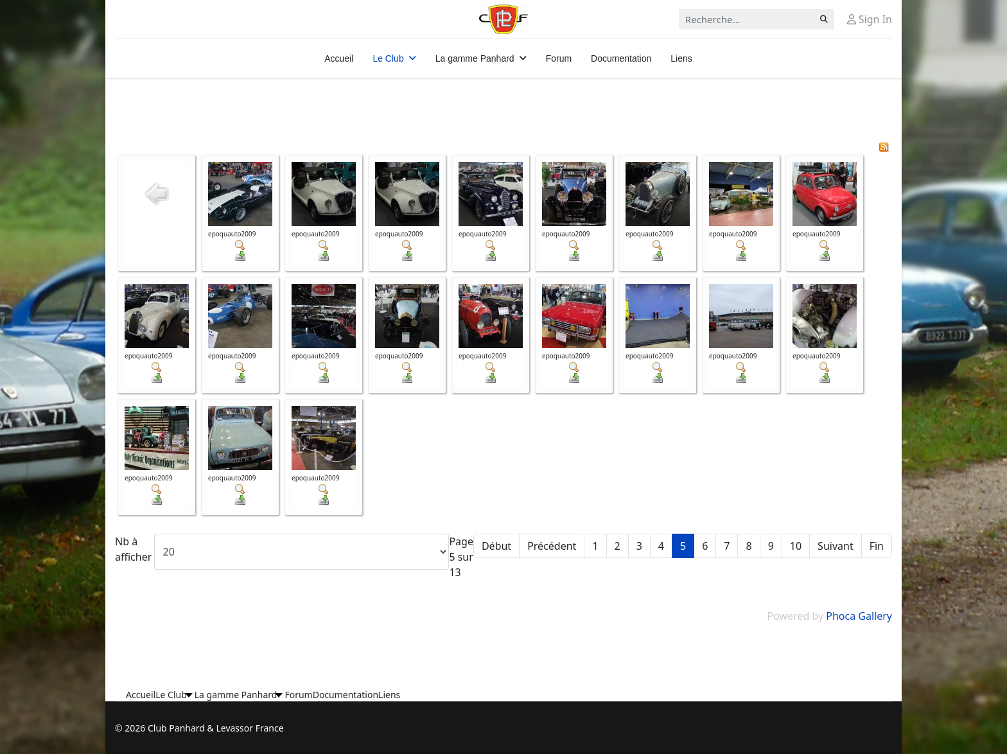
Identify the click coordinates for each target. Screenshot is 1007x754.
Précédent (551, 546)
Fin (877, 546)
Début (496, 546)
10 (795, 546)
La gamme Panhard (474, 58)
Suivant (836, 546)
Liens (681, 58)
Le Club (387, 58)
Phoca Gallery (859, 616)
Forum (559, 58)
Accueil (338, 58)
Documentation (621, 58)
